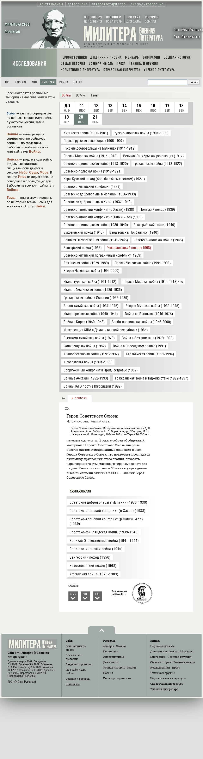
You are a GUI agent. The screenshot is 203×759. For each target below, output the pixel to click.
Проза (176, 667)
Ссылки (78, 678)
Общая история (160, 662)
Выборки (48, 82)
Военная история (179, 657)
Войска (12, 159)
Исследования (29, 63)
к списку (79, 398)
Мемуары (186, 651)
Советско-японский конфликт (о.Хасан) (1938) (107, 510)
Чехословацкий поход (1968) (93, 565)
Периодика (110, 651)
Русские (21, 82)
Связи (63, 82)
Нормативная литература (168, 678)
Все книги (74, 657)
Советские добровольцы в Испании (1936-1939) (108, 502)
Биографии (158, 657)
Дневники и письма (164, 651)
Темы (11, 197)
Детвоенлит (111, 662)
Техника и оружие (162, 673)
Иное (22, 176)
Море (44, 172)
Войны (12, 134)
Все (7, 82)
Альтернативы (113, 657)
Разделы (78, 664)
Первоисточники (162, 646)
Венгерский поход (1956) (90, 557)
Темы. (41, 206)
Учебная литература (164, 689)
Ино (34, 82)
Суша (33, 172)
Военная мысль (184, 662)
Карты (131, 667)
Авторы (108, 646)
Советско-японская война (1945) (96, 549)
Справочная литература (166, 683)
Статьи (77, 82)
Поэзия (108, 673)
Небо (23, 172)
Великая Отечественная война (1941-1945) (104, 540)
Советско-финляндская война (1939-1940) (104, 532)
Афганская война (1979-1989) (93, 574)
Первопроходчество (117, 678)
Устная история (114, 667)
